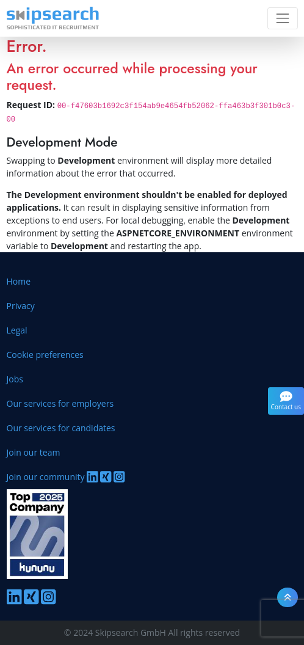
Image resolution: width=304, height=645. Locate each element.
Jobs (15, 379)
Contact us (286, 400)
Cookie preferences (45, 354)
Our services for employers (60, 403)
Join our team (33, 452)
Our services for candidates (61, 428)
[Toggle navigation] (282, 18)
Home (19, 281)
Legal (17, 330)
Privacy (21, 306)
